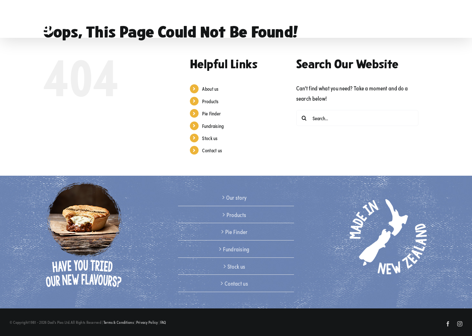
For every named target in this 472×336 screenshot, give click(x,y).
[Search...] (357, 118)
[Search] (304, 118)
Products (210, 101)
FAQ (163, 322)
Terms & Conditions (118, 322)
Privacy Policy (147, 322)
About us (210, 88)
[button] (451, 19)
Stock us (210, 138)
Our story (236, 197)
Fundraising (213, 125)
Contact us (212, 150)
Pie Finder (211, 113)
